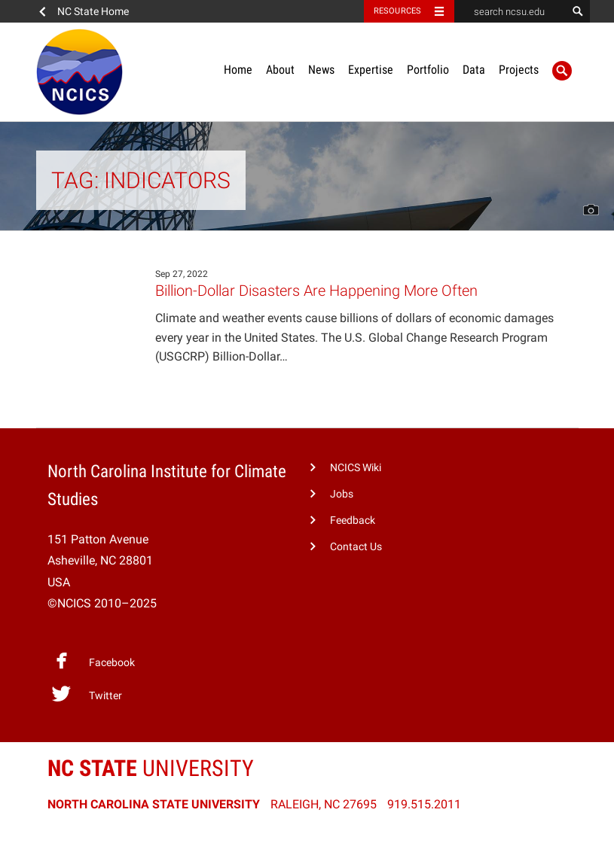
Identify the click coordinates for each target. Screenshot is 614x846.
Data (474, 69)
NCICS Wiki (355, 467)
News (321, 69)
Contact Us (356, 546)
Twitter (86, 693)
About (280, 69)
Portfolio (428, 69)
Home (238, 69)
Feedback (352, 520)
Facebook (92, 660)
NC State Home (93, 11)
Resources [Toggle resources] (398, 11)
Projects (519, 69)
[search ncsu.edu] (510, 11)
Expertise (370, 69)
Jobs (341, 494)
